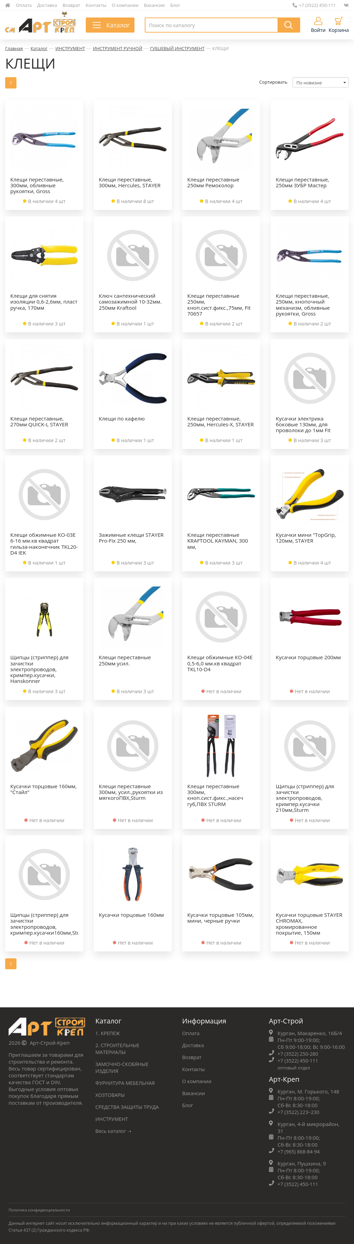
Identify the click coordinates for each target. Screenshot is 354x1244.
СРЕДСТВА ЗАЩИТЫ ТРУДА (128, 1106)
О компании (125, 5)
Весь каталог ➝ (114, 1130)
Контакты (96, 5)
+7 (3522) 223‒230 (300, 1111)
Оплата (24, 5)
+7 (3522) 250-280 (299, 1053)
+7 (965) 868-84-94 (300, 1150)
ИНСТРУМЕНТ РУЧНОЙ (117, 48)
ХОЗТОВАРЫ (110, 1094)
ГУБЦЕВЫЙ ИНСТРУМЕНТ (177, 48)
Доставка (47, 5)
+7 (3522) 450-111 (314, 5)
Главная (14, 48)
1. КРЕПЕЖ (108, 1032)
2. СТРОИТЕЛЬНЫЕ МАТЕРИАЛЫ (118, 1048)
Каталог (39, 48)
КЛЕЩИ (220, 48)
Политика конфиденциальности (41, 1209)
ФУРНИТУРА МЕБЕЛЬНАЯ (126, 1082)
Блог (175, 5)
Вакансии (154, 5)
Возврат (71, 5)
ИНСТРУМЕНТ (70, 48)
